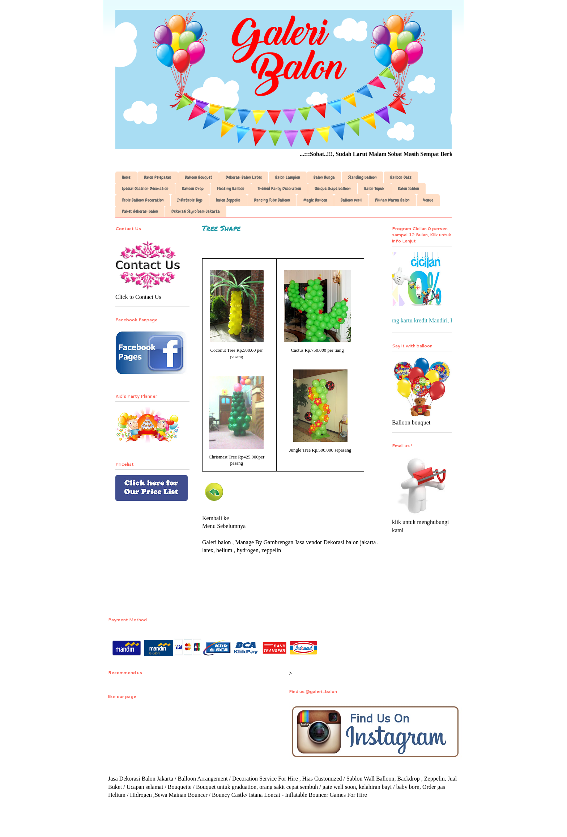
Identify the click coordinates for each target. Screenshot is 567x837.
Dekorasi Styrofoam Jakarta (195, 211)
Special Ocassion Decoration (145, 188)
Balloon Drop (193, 188)
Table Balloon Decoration (143, 200)
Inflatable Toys (189, 200)
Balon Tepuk (374, 188)
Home (126, 177)
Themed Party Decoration (279, 188)
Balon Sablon (408, 188)
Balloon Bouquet (198, 177)
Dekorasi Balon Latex (244, 177)
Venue (428, 200)
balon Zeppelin (228, 200)
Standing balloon (362, 177)
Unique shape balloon (333, 188)
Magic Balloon (315, 200)
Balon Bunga (324, 177)
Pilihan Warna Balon (392, 200)
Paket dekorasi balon (140, 211)
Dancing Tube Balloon (272, 200)
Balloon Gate (401, 177)
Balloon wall (351, 200)
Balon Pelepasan (157, 177)
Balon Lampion (287, 177)
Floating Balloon (230, 188)
